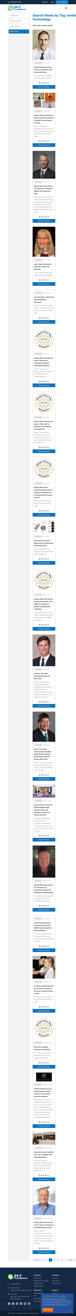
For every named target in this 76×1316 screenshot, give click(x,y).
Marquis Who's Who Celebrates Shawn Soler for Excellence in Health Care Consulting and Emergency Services (43, 492)
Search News (14, 31)
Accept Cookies (47, 1310)
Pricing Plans (37, 1278)
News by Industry (16, 21)
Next (70, 1260)
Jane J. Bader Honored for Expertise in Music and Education (43, 267)
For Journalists (38, 1301)
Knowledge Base (39, 1293)
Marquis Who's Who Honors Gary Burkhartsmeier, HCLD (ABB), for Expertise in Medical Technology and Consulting (43, 604)
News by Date (14, 26)
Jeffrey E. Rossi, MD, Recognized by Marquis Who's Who (42, 676)
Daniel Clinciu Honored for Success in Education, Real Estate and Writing (43, 70)
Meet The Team (56, 1283)
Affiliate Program (38, 1286)
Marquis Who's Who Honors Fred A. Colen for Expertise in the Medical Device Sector (44, 1225)
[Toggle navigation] (66, 8)
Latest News (14, 15)
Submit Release (62, 2)
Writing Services (38, 1283)
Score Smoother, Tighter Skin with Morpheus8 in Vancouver (44, 299)
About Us (54, 1278)
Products (37, 1275)
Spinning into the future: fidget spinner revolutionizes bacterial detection (44, 543)
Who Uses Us (56, 1281)
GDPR (67, 1305)
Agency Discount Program (41, 1281)
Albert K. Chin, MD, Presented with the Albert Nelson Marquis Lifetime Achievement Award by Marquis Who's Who (43, 754)
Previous (37, 1260)
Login (52, 2)
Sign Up (45, 2)
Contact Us (55, 1293)
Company (55, 1275)
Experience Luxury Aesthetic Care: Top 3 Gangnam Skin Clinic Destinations (44, 1154)
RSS (35, 1296)
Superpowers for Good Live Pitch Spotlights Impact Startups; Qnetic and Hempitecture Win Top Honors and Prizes (43, 810)
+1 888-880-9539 (14, 2)
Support (55, 1290)
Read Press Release (44, 87)
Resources (38, 1290)
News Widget (38, 1298)
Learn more (64, 1303)
